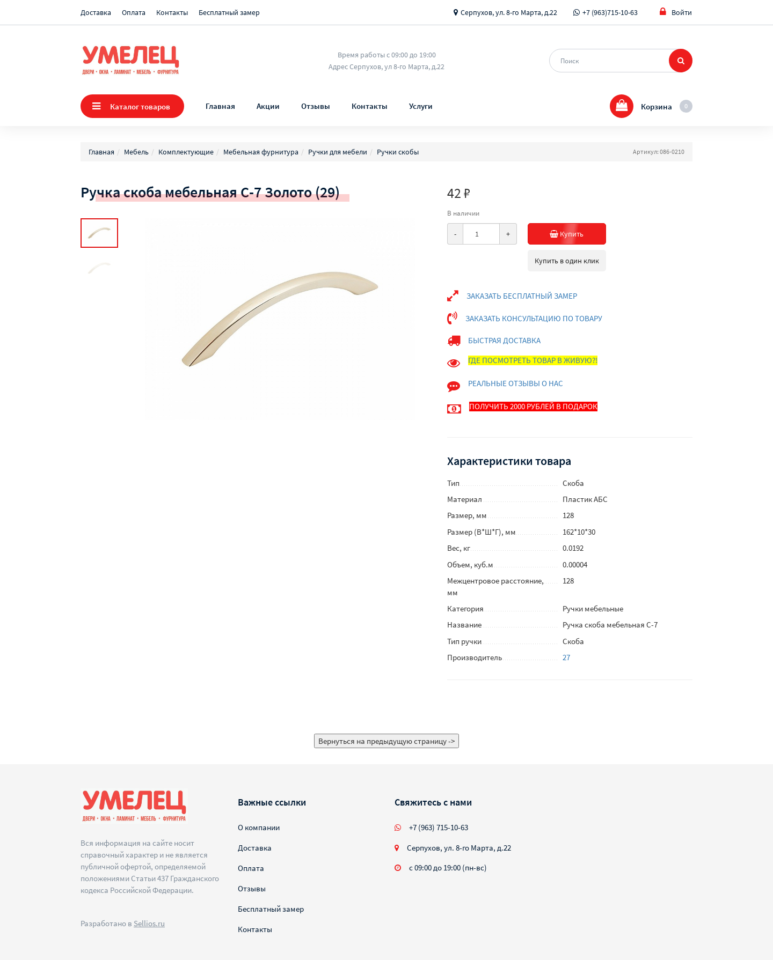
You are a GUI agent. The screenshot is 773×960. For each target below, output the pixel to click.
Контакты (172, 12)
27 (566, 657)
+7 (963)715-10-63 (610, 12)
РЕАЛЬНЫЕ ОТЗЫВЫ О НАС (515, 383)
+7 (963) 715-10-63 (438, 827)
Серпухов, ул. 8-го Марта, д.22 (509, 12)
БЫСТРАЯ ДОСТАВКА (504, 340)
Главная (220, 106)
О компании (259, 827)
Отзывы (315, 106)
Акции (268, 106)
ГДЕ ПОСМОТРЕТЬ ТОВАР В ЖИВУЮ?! (532, 360)
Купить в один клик (567, 260)
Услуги (421, 106)
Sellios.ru (149, 923)
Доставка (96, 12)
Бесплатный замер (229, 12)
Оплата (133, 12)
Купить (578, 234)
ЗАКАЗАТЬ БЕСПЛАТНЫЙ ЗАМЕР (521, 296)
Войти (676, 12)
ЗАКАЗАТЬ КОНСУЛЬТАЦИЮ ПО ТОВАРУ (533, 318)
